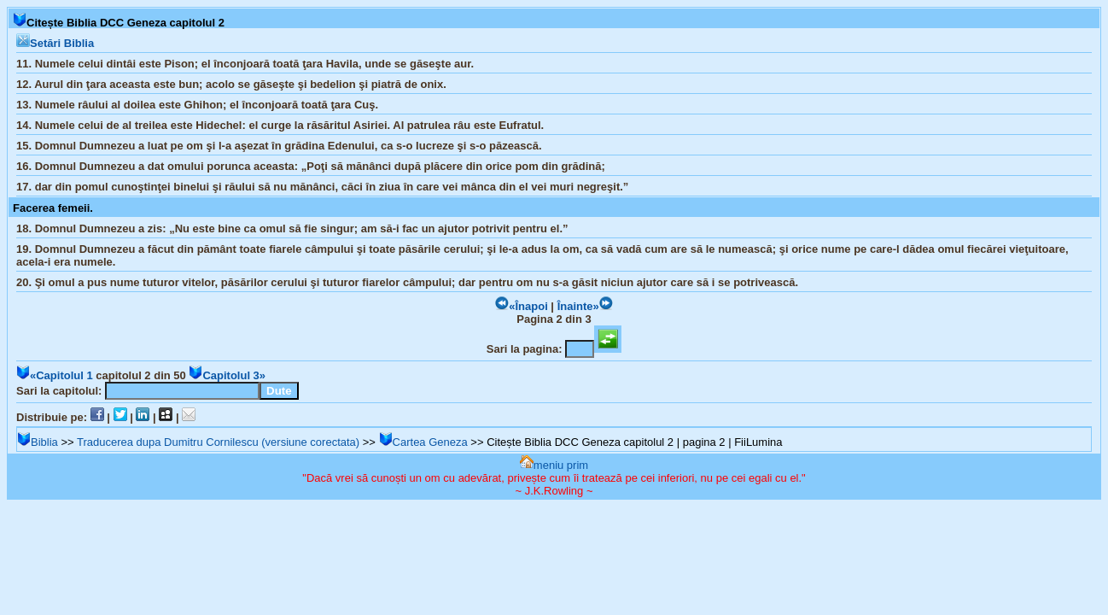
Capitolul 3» (227, 375)
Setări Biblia (55, 43)
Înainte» (585, 306)
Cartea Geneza (423, 442)
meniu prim (554, 465)
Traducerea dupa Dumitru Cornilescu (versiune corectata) (218, 442)
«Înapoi (521, 306)
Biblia (37, 442)
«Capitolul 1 (54, 375)
